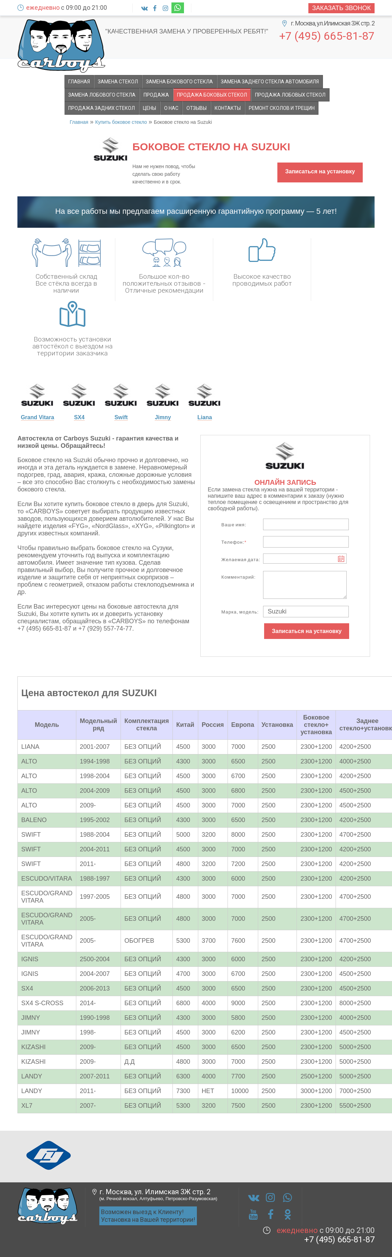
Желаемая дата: (240, 559)
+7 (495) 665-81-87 (327, 35)
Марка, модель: (240, 612)
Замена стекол (118, 81)
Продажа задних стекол (101, 108)
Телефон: (234, 542)
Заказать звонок (341, 8)
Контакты (228, 108)
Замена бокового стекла (179, 81)
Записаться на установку (320, 171)
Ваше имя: (233, 524)
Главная (79, 81)
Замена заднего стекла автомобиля (270, 81)
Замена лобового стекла (102, 95)
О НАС (171, 108)
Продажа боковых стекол (212, 95)
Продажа (156, 95)
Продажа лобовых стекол (290, 95)
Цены (149, 108)
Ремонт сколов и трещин (282, 108)
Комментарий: (238, 577)
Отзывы (196, 108)
